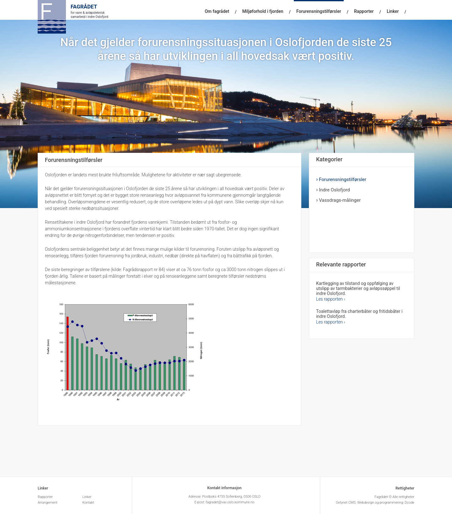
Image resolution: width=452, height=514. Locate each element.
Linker (393, 11)
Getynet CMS (346, 503)
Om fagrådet (217, 11)
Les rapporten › (330, 299)
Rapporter (364, 11)
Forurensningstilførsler (318, 11)
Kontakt (88, 503)
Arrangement (47, 503)
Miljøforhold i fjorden (262, 11)
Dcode (409, 503)
